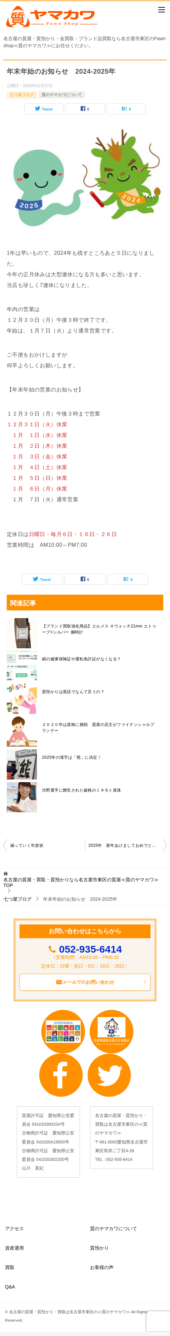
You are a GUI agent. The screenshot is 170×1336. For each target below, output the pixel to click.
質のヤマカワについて (62, 94)
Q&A (10, 1286)
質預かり (99, 1248)
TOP (81, 882)
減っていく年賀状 (26, 845)
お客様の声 (102, 1267)
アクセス (14, 1228)
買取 (9, 1267)
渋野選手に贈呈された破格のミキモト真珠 (81, 790)
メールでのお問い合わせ (101, 982)
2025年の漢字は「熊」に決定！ (71, 757)
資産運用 (14, 1248)
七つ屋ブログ (22, 94)
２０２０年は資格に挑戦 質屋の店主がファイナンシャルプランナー (98, 727)
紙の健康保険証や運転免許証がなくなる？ (81, 659)
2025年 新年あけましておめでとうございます (127, 845)
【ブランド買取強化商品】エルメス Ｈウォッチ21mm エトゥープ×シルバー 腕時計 (99, 629)
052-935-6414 (90, 949)
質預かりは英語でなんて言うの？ (73, 691)
